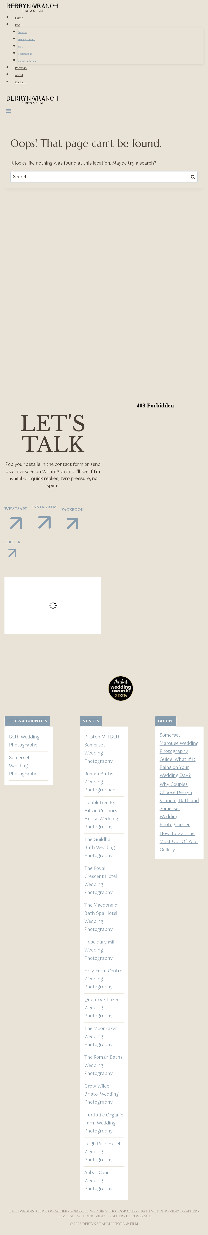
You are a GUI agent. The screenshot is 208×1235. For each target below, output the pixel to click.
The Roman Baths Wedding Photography (103, 1065)
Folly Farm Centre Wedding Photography (103, 979)
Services (22, 32)
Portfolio (21, 68)
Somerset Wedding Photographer (24, 766)
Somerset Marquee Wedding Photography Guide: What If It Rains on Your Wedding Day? (179, 755)
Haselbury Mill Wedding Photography (99, 950)
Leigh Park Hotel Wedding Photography (102, 1152)
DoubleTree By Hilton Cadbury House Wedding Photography (101, 815)
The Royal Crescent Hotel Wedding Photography (100, 881)
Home (19, 18)
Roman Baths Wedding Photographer (99, 782)
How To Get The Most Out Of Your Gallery (179, 841)
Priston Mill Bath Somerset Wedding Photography (102, 749)
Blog (20, 46)
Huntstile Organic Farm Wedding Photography (103, 1123)
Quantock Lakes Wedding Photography (101, 1008)
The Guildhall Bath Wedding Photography (99, 847)
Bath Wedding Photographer (24, 741)
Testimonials (25, 53)
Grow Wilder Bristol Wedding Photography (101, 1094)
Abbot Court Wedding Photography (98, 1181)
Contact (20, 82)
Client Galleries (27, 60)
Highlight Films (26, 39)
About (19, 75)
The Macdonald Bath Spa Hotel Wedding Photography (100, 917)
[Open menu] (8, 111)
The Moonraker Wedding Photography (100, 1036)
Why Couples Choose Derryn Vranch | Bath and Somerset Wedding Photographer (179, 804)
